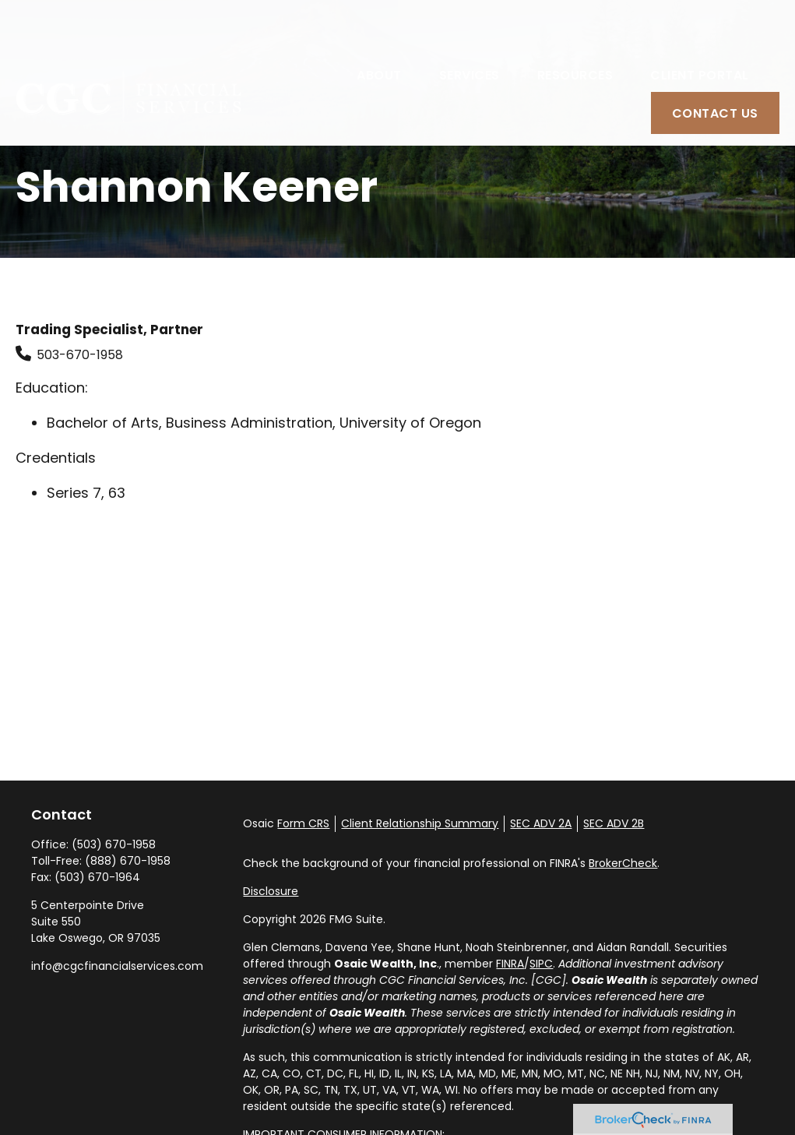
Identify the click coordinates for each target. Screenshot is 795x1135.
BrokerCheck (623, 863)
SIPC (541, 963)
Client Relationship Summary (419, 823)
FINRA (510, 963)
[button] (379, 29)
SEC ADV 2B (613, 823)
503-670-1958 (80, 355)
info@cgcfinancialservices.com (117, 966)
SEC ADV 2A (541, 823)
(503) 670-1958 (114, 844)
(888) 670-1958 (128, 861)
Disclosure (270, 891)
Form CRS (303, 823)
